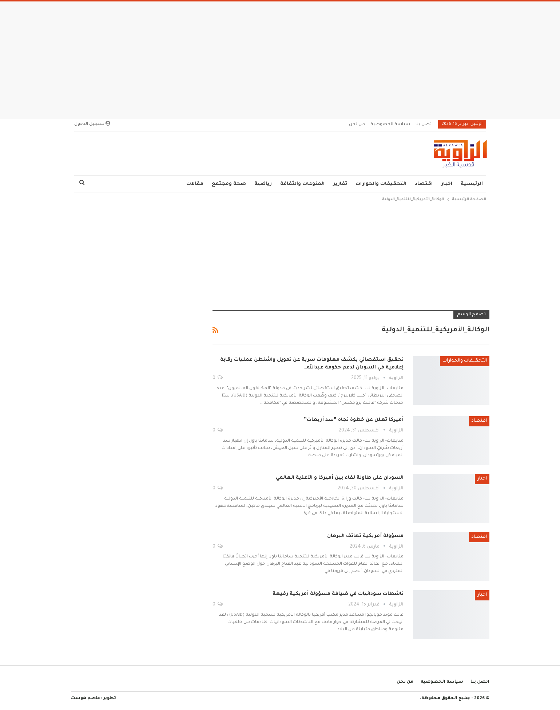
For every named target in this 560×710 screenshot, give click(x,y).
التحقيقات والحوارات (381, 184)
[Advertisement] (280, 57)
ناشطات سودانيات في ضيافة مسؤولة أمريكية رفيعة (338, 594)
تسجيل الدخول (92, 124)
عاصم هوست (85, 698)
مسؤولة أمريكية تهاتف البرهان (365, 536)
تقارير (340, 184)
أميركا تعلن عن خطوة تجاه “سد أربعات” (353, 420)
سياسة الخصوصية (390, 124)
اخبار (446, 184)
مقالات (194, 184)
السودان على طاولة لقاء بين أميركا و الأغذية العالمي (340, 478)
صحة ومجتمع (229, 184)
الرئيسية (472, 184)
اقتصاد (424, 184)
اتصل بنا (424, 124)
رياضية (263, 184)
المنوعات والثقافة (302, 184)
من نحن (357, 124)
